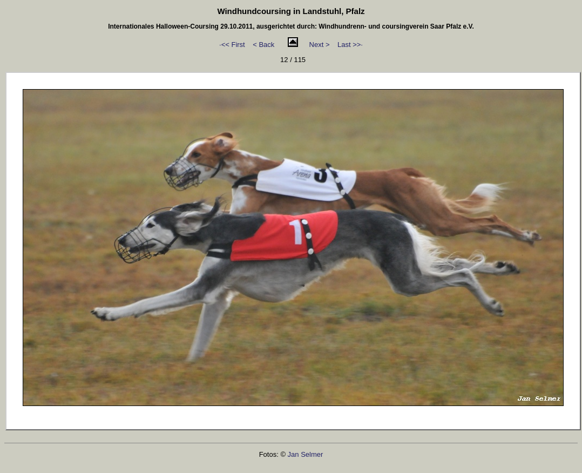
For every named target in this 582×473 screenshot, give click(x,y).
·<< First (232, 44)
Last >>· (350, 44)
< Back (263, 44)
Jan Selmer (305, 454)
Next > (319, 44)
